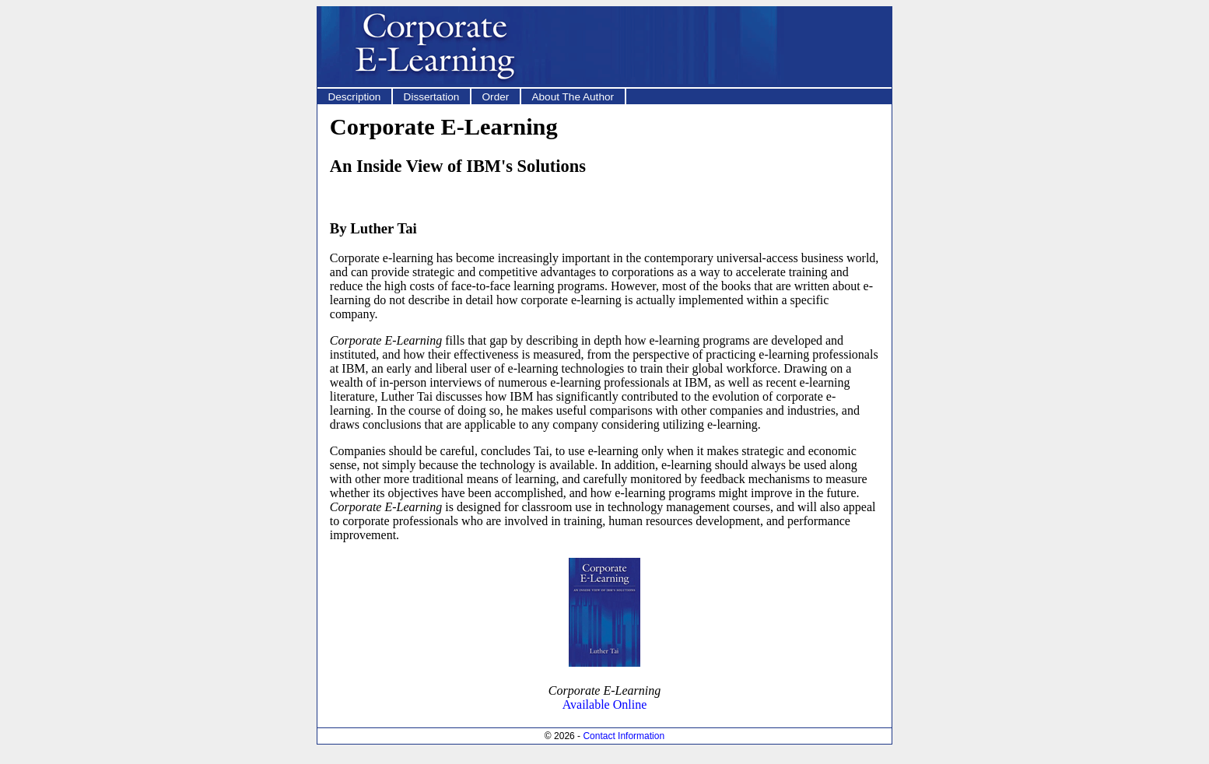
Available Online (604, 704)
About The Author (572, 97)
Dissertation (432, 97)
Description (354, 97)
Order (496, 97)
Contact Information (623, 736)
